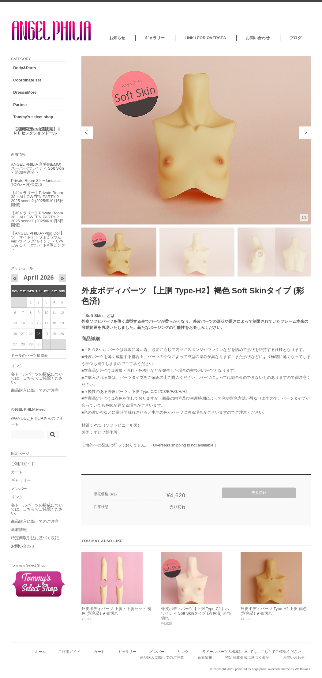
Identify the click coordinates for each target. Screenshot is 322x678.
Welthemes (302, 669)
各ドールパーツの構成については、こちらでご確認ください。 (37, 378)
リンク (17, 365)
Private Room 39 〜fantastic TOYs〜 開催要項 (36, 182)
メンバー (19, 488)
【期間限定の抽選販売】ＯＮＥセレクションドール (37, 131)
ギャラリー (155, 38)
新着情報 (19, 529)
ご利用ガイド (23, 463)
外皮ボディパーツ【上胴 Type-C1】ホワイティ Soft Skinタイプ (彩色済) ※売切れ (196, 613)
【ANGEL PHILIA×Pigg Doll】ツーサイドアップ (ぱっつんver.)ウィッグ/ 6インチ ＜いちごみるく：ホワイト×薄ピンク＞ (38, 241)
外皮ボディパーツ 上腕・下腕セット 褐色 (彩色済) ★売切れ (116, 611)
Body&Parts (24, 68)
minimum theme (279, 669)
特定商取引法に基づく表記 (35, 538)
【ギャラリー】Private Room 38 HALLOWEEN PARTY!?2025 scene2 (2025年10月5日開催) (37, 198)
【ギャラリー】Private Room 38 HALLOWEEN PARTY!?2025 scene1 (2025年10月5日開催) (37, 219)
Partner (20, 104)
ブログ (295, 38)
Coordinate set (27, 80)
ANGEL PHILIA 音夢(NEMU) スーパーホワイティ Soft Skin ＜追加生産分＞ (37, 168)
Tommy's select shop (33, 117)
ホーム (40, 652)
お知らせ (117, 38)
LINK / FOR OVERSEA (205, 38)
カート (17, 472)
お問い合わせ (258, 38)
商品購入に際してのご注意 (35, 390)
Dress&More (25, 92)
